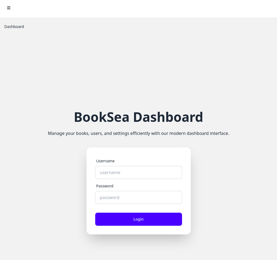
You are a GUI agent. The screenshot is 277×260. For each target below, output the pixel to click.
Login (138, 219)
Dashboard (14, 26)
